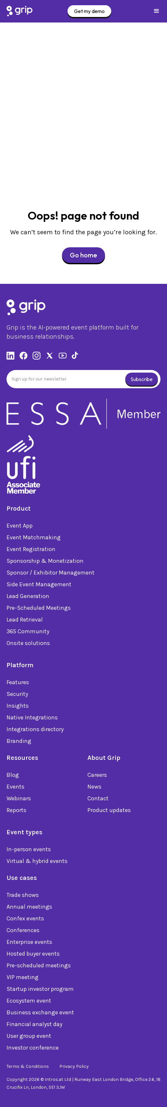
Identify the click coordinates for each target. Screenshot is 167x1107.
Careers (97, 776)
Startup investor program (40, 990)
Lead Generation (28, 597)
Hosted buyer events (33, 955)
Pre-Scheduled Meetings (39, 609)
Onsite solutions (28, 644)
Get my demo (89, 11)
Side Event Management (39, 585)
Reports (16, 811)
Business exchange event (40, 1013)
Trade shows (23, 896)
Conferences (23, 931)
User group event (29, 1037)
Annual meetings (29, 908)
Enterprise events (29, 943)
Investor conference (33, 1049)
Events (15, 788)
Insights (18, 707)
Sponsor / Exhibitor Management (51, 573)
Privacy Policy (74, 1066)
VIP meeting (22, 978)
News (94, 788)
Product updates (109, 811)
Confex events (25, 919)
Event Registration (31, 550)
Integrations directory (35, 730)
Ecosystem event (29, 1002)
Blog (13, 776)
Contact (98, 799)
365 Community (28, 632)
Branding (19, 742)
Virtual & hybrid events (37, 862)
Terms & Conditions (28, 1066)
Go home (83, 255)
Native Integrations (32, 718)
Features (18, 683)
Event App (20, 526)
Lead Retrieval (25, 620)
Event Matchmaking (34, 538)
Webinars (19, 799)
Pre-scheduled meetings (39, 966)
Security (17, 695)
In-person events (29, 850)
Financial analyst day (34, 1025)
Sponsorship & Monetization (45, 562)
